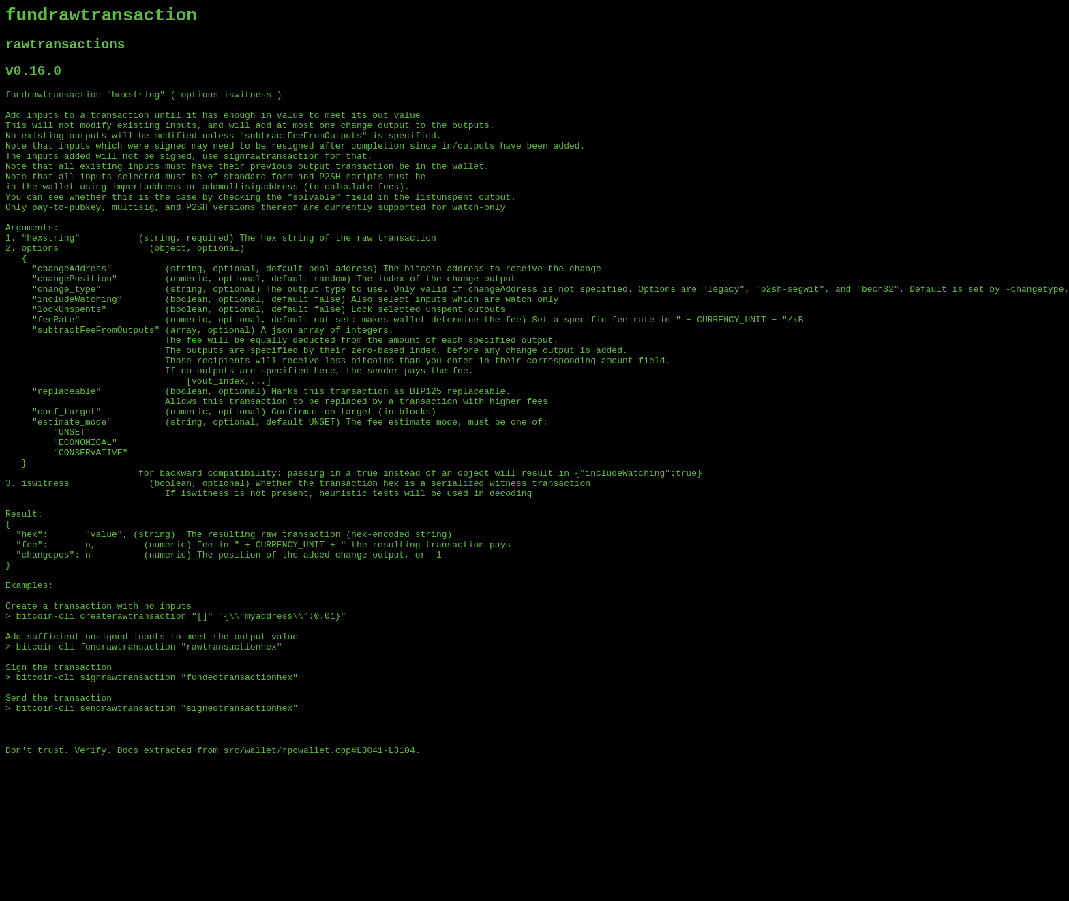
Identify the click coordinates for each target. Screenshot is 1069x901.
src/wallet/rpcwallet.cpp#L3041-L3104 (319, 889)
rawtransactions (65, 51)
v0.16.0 (33, 81)
